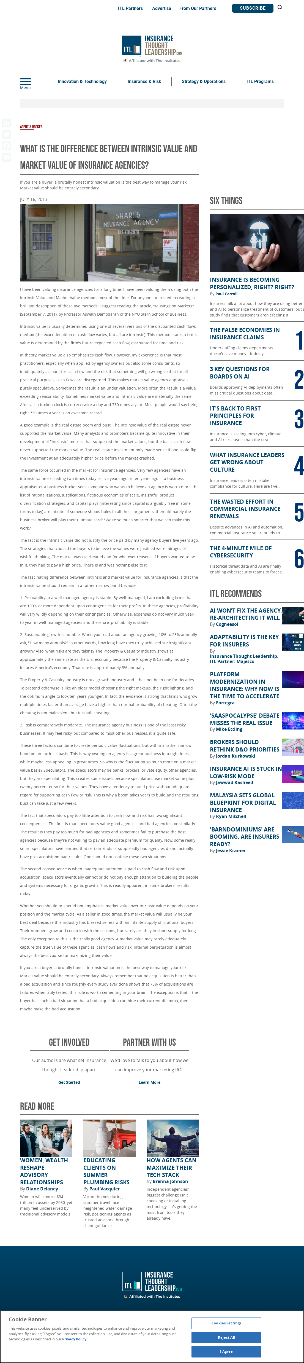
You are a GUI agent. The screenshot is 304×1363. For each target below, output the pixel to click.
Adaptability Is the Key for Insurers (244, 641)
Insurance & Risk (144, 81)
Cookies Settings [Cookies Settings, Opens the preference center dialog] (226, 1323)
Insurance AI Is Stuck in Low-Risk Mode (246, 772)
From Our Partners (197, 8)
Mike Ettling (229, 729)
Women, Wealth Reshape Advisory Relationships (44, 1171)
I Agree (226, 1351)
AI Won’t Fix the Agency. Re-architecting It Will (246, 614)
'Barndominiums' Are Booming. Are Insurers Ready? (244, 837)
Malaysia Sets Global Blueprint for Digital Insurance (243, 803)
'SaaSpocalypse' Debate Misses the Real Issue (245, 719)
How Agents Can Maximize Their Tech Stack (171, 1168)
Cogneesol (227, 624)
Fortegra (225, 703)
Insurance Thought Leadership (244, 656)
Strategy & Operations (204, 81)
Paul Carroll (226, 294)
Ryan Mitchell (231, 816)
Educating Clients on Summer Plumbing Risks (106, 1171)
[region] (152, 1337)
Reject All (226, 1337)
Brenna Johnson (170, 1181)
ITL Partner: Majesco (232, 661)
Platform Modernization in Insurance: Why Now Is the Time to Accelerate (244, 685)
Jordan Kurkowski (235, 756)
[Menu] (34, 82)
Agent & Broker (31, 127)
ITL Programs (260, 81)
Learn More (149, 1082)
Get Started (69, 1082)
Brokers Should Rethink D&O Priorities (245, 746)
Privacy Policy (74, 1339)
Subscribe (253, 8)
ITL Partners (130, 8)
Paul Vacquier (104, 1189)
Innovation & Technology (82, 81)
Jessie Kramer (231, 850)
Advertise (161, 8)
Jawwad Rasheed (234, 782)
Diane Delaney (42, 1189)
